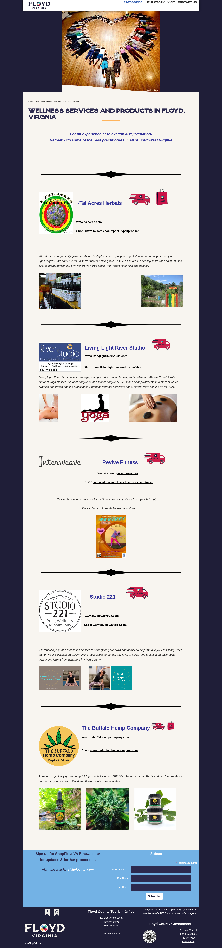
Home (30, 102)
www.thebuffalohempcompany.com (114, 750)
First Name (122, 879)
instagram (56, 913)
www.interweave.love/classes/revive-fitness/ (123, 482)
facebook (47, 913)
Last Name (122, 887)
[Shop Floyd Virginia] (39, 5)
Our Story (156, 2)
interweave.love (127, 473)
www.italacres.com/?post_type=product (112, 231)
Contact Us (187, 2)
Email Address (120, 870)
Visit (171, 2)
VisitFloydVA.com (81, 870)
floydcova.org (188, 942)
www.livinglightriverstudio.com (106, 356)
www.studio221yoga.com (101, 616)
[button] (143, 2)
